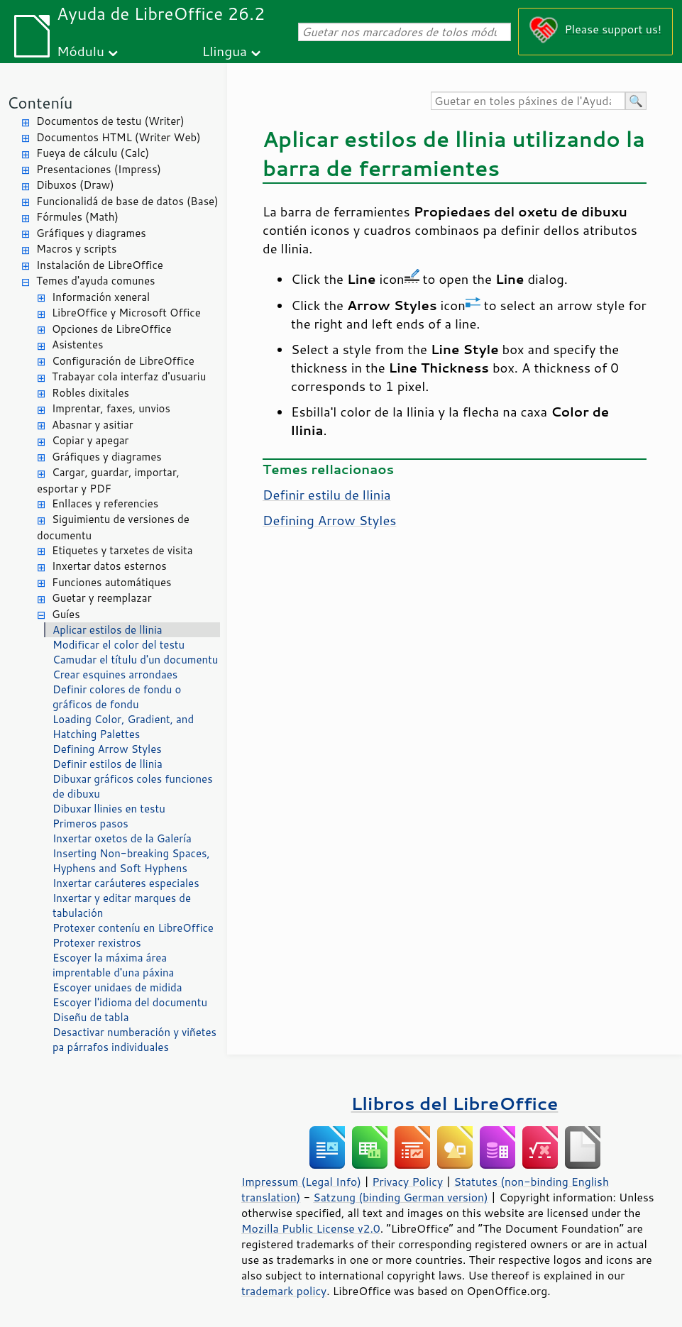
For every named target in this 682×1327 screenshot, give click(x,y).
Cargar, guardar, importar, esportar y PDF (108, 480)
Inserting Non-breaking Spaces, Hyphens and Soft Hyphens (131, 861)
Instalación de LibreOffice (99, 265)
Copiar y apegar (90, 440)
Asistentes (77, 344)
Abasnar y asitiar (92, 424)
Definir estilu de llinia (327, 494)
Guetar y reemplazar (102, 597)
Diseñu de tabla (90, 1017)
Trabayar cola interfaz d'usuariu (129, 376)
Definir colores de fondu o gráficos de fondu (117, 697)
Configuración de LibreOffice (123, 360)
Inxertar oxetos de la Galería (122, 838)
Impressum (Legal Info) (301, 1181)
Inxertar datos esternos (109, 565)
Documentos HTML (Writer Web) (118, 137)
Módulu (80, 50)
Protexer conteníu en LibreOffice (133, 927)
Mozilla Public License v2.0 (310, 1228)
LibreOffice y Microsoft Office (126, 312)
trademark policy (283, 1291)
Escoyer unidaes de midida (117, 987)
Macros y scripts (76, 248)
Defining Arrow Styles (107, 749)
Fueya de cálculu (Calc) (92, 152)
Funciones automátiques (111, 582)
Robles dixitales (90, 392)
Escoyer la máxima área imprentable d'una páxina (113, 965)
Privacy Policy (407, 1181)
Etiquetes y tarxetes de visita (122, 550)
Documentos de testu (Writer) (110, 121)
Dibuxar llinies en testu (109, 808)
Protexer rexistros (97, 942)
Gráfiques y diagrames (91, 233)
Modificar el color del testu (119, 644)
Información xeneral (101, 297)
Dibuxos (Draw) (75, 184)
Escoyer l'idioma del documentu (130, 1002)
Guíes (66, 614)
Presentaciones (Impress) (98, 169)
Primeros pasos (90, 823)
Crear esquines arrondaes (115, 674)
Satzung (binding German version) (400, 1197)
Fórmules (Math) (77, 216)
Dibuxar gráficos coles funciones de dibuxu (133, 786)
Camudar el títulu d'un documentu (135, 659)
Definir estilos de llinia (108, 763)
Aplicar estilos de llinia (108, 629)
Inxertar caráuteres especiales (126, 883)
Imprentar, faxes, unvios (111, 408)
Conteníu (39, 103)
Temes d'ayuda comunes (95, 280)
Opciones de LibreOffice (111, 328)
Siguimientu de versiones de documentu (113, 527)
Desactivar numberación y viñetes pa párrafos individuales (134, 1040)
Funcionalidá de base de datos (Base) (127, 201)
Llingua (224, 50)
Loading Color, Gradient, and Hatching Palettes (123, 727)
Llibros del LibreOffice (455, 1103)
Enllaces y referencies (105, 503)
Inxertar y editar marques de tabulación (122, 905)
